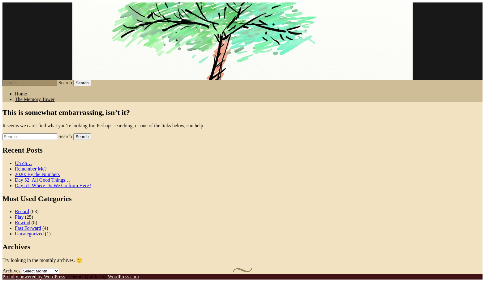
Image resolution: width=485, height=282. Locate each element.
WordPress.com (123, 276)
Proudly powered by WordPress (33, 276)
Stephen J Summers (242, 41)
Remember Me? (31, 168)
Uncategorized (29, 233)
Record (22, 211)
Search (65, 82)
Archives (11, 270)
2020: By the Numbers (37, 174)
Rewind (22, 222)
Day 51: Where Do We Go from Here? (53, 185)
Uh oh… (23, 163)
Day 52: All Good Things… (42, 180)
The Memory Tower (34, 99)
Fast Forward (28, 228)
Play (19, 217)
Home (21, 93)
